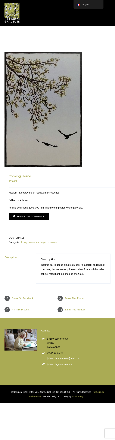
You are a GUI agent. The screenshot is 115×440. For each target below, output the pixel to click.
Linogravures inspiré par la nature (39, 242)
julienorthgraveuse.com (59, 364)
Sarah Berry (77, 396)
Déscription (11, 257)
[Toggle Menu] (108, 13)
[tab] (18, 257)
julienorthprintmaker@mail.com (60, 358)
